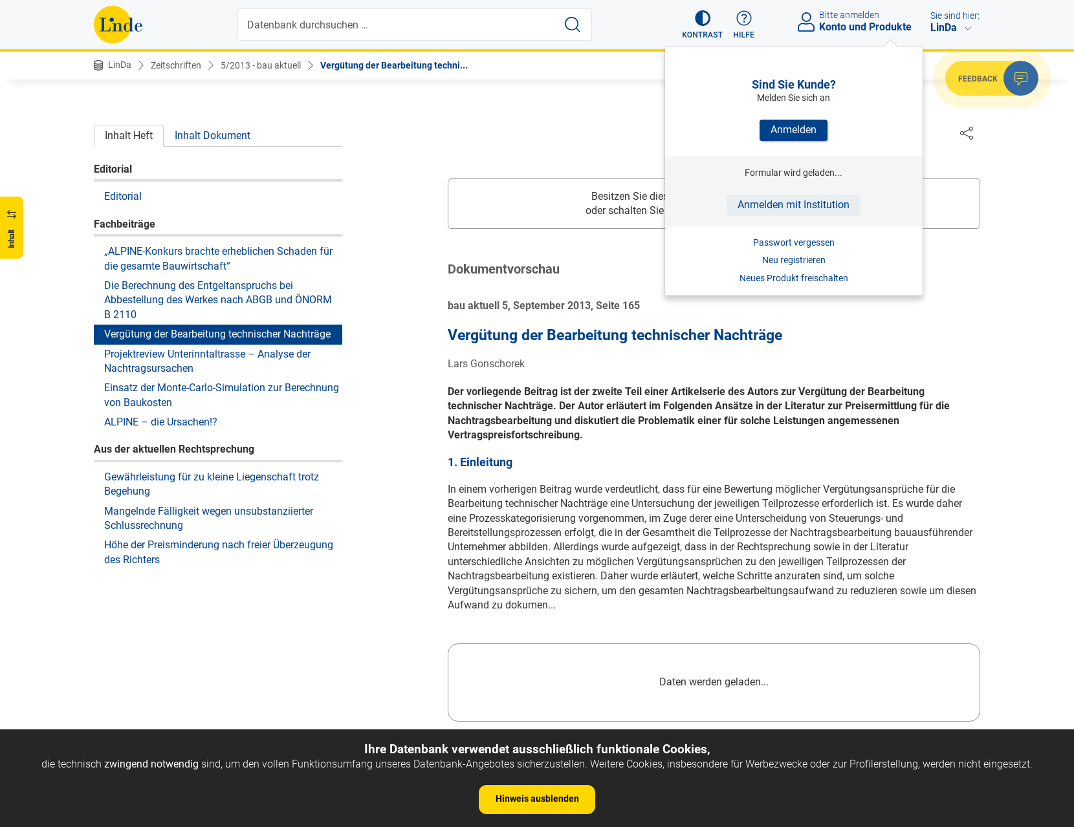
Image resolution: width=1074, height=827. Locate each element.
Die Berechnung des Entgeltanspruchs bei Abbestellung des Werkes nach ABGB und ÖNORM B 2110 (218, 300)
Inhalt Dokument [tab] (212, 135)
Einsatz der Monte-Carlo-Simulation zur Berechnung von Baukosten (221, 394)
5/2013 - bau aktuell (261, 65)
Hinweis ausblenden (537, 798)
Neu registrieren (794, 260)
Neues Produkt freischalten (794, 278)
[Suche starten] (572, 24)
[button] (702, 24)
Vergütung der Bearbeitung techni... (394, 65)
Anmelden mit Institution (793, 205)
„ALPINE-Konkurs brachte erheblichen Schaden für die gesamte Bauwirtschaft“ (218, 258)
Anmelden (793, 130)
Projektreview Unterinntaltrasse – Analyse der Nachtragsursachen (207, 361)
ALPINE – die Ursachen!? (160, 422)
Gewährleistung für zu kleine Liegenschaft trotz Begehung (211, 484)
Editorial (123, 196)
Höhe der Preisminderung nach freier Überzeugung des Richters (218, 552)
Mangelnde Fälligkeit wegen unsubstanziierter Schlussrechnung (208, 518)
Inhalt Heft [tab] (129, 135)
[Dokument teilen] (966, 132)
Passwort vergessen (794, 242)
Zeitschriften (176, 65)
